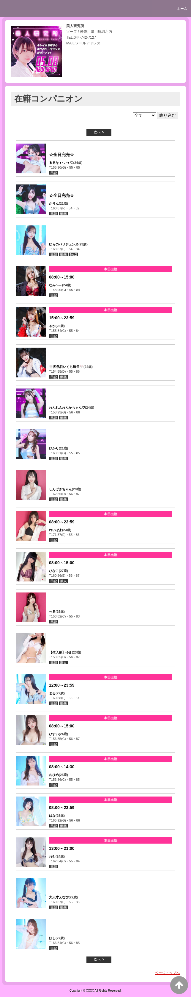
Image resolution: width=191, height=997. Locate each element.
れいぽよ (55, 530)
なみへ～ (55, 285)
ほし (52, 938)
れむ (52, 856)
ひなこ (54, 571)
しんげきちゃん (60, 489)
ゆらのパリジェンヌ (63, 244)
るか (52, 326)
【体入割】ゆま (60, 652)
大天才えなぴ (59, 897)
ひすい (54, 734)
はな (52, 815)
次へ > (99, 132)
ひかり (54, 448)
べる (52, 611)
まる (52, 693)
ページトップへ (167, 973)
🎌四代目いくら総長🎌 (66, 366)
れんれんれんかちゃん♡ (67, 407)
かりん (54, 203)
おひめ (54, 775)
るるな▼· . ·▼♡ (61, 162)
